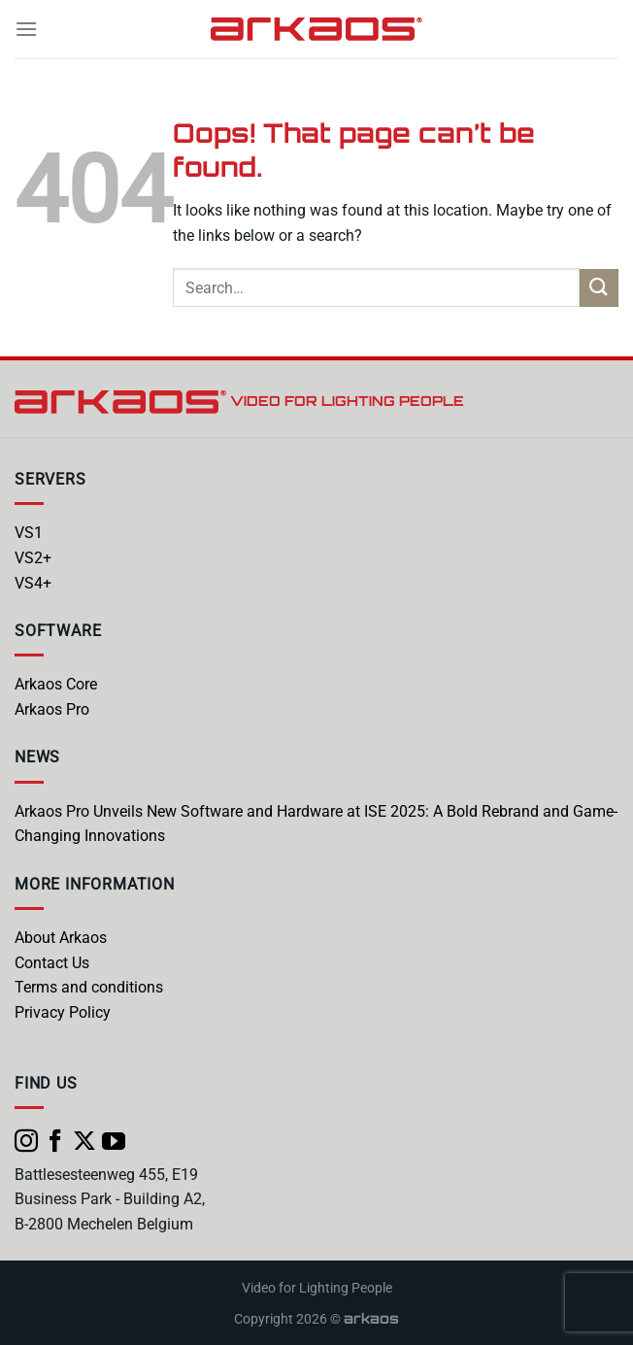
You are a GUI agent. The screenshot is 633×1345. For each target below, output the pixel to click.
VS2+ (33, 558)
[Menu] (26, 28)
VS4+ (33, 583)
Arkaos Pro (52, 709)
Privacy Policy (63, 1012)
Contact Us (52, 963)
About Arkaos (61, 937)
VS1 (29, 532)
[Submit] (599, 288)
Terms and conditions (89, 987)
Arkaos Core (56, 684)
